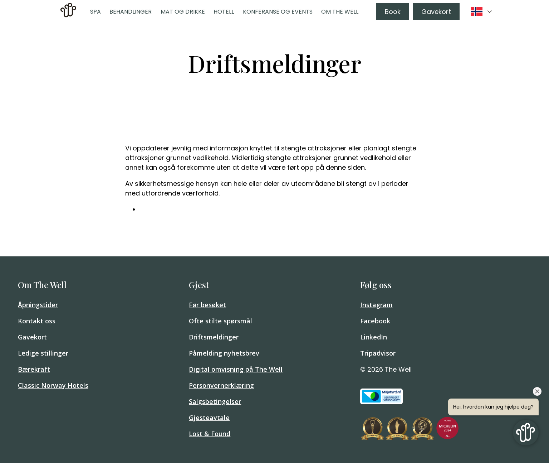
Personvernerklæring (221, 385)
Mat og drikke (183, 12)
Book (393, 11)
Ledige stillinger (43, 353)
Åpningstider (38, 304)
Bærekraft (34, 369)
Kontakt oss (36, 321)
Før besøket (207, 304)
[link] (68, 11)
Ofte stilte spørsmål (220, 321)
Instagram (376, 304)
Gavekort (436, 11)
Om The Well (339, 12)
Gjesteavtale (209, 417)
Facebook (375, 321)
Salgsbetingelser (215, 401)
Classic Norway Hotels (53, 385)
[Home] (68, 15)
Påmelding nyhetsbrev (224, 353)
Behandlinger (130, 12)
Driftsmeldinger (214, 337)
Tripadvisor (378, 353)
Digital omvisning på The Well (236, 369)
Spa (95, 12)
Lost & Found (209, 433)
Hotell (224, 12)
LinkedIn (373, 337)
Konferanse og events (278, 12)
